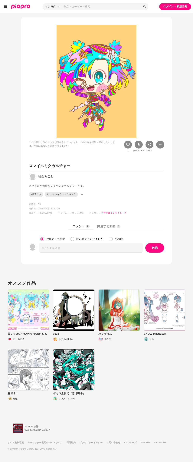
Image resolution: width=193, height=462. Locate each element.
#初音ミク (36, 194)
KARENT (145, 442)
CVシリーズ (130, 442)
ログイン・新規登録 (175, 6)
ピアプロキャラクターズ (113, 213)
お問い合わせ (113, 442)
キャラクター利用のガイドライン (45, 442)
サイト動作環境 (16, 442)
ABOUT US (160, 442)
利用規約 (71, 442)
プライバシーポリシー (91, 442)
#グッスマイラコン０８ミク (61, 194)
